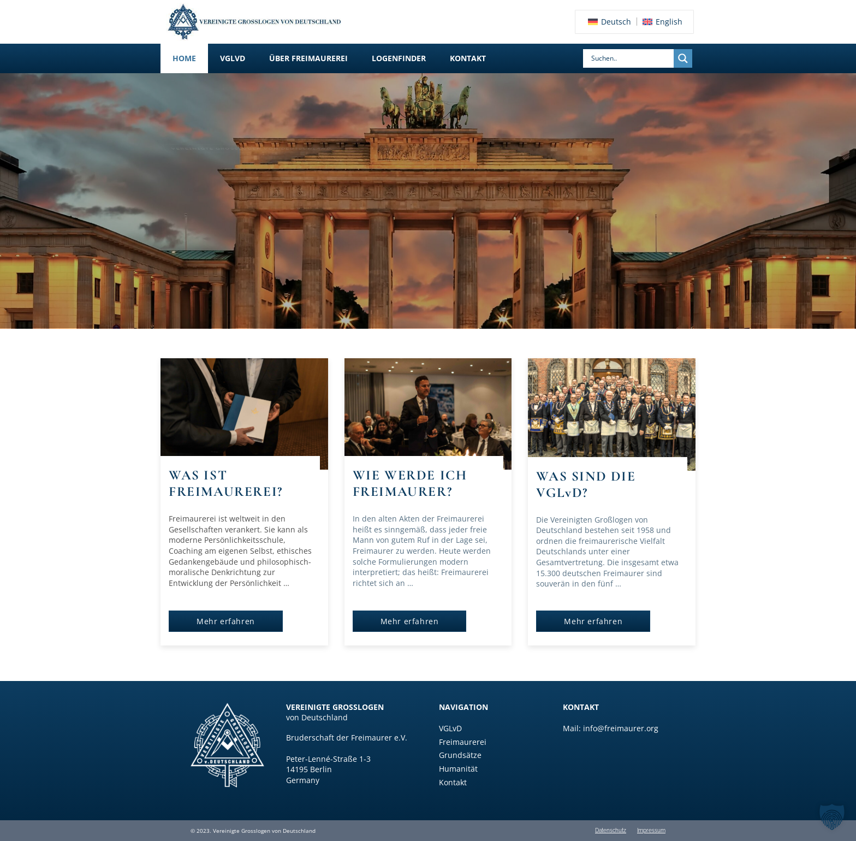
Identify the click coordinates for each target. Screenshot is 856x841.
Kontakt (468, 58)
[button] (232, 58)
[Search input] (631, 58)
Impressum (651, 830)
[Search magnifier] (683, 58)
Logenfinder (399, 58)
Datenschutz (610, 830)
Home (184, 58)
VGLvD (232, 58)
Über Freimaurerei (308, 58)
